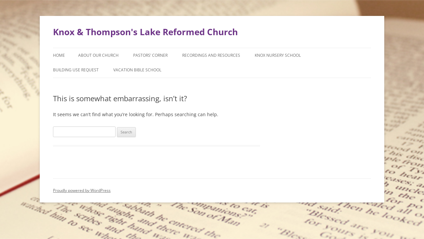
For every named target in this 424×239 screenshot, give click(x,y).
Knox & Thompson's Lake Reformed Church (145, 32)
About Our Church (98, 55)
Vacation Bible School (137, 70)
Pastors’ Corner (150, 55)
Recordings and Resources (211, 55)
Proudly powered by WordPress (82, 190)
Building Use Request (76, 70)
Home (59, 55)
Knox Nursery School (278, 55)
